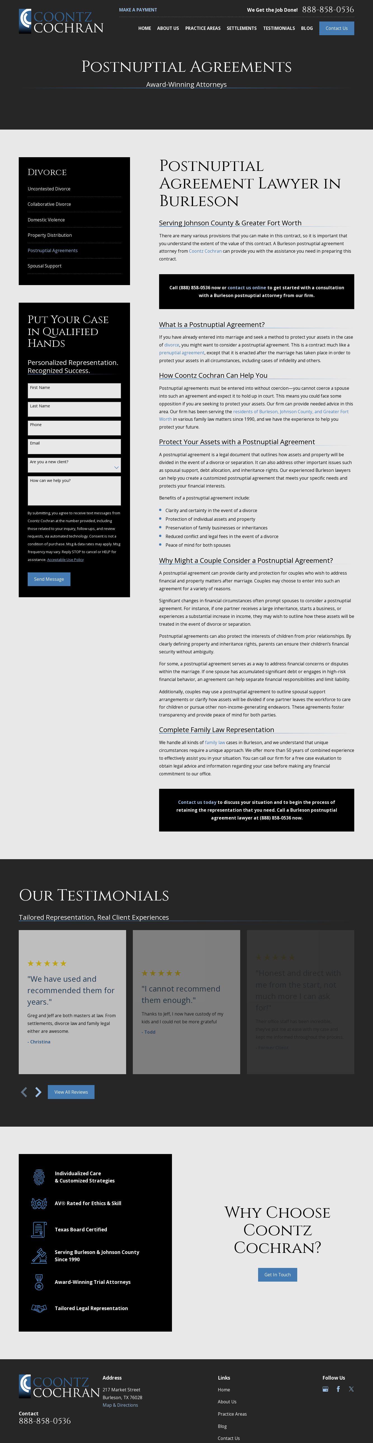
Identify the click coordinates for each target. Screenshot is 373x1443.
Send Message (49, 579)
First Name (40, 387)
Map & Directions (120, 1405)
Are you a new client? (49, 462)
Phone (36, 424)
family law (215, 742)
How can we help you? (50, 480)
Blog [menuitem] (307, 28)
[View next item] (38, 1092)
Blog (222, 1426)
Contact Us (337, 28)
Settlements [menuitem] (242, 28)
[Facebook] (338, 1389)
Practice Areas (232, 1414)
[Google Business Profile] (325, 1389)
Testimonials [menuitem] (279, 28)
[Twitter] (351, 1389)
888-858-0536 (328, 10)
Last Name (40, 406)
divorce (171, 345)
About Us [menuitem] (168, 28)
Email (35, 443)
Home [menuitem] (144, 28)
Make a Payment (138, 10)
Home (224, 1390)
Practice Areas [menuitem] (203, 28)
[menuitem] (74, 189)
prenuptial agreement (181, 353)
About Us (227, 1402)
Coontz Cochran (205, 251)
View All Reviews (71, 1092)
